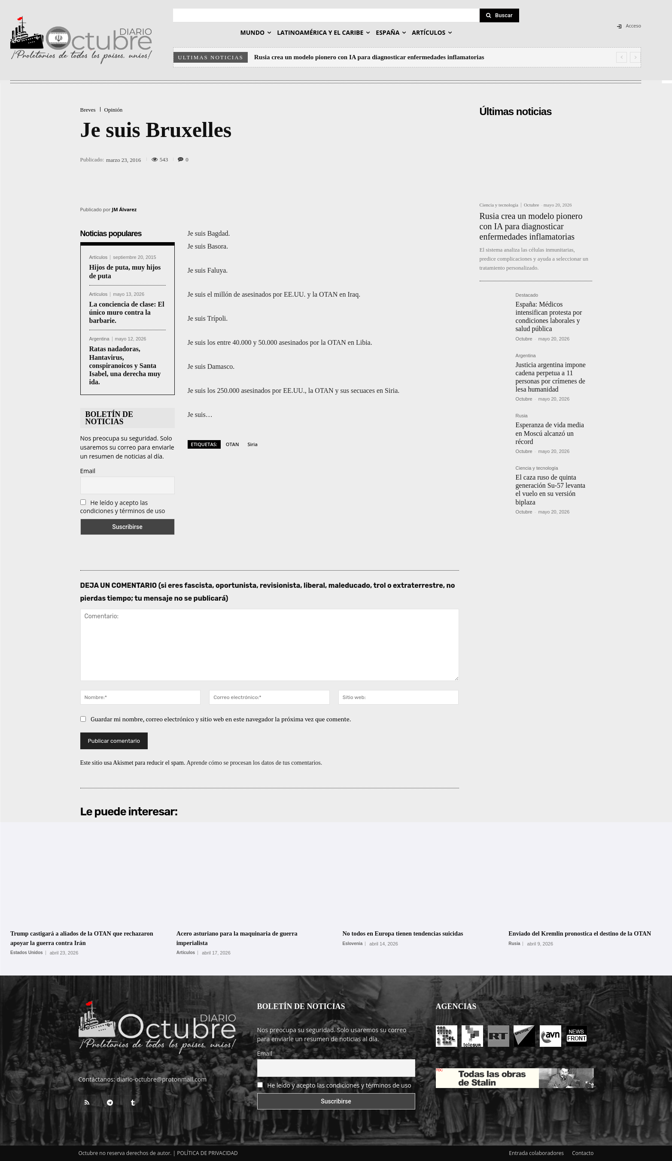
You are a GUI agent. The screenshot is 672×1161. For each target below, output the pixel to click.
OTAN (232, 444)
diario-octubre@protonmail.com (162, 1079)
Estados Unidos (26, 953)
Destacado (527, 295)
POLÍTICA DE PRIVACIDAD (207, 1153)
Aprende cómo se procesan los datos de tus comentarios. (254, 763)
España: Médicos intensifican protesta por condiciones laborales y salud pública (549, 317)
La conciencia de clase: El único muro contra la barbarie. (126, 312)
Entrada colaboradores (536, 1153)
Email (88, 471)
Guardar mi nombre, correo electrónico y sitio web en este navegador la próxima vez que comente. (221, 719)
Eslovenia (353, 944)
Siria (253, 444)
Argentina (99, 339)
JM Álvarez (124, 209)
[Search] (499, 15)
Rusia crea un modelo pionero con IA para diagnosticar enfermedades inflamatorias (369, 57)
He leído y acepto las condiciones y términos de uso (122, 506)
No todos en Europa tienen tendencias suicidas (419, 933)
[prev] (621, 57)
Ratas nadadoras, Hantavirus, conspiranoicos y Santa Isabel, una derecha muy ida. (125, 365)
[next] (635, 57)
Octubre (531, 204)
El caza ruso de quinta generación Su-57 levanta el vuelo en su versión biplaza (551, 490)
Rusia (522, 415)
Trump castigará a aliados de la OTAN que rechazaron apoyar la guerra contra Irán (81, 938)
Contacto (582, 1153)
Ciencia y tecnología (499, 205)
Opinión (113, 109)
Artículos (98, 257)
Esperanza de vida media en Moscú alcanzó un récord (550, 433)
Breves (88, 109)
